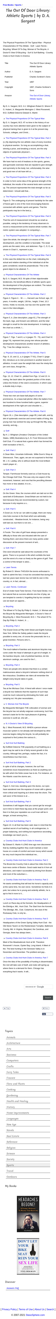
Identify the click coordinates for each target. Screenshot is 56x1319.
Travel (10, 1171)
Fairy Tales (13, 1072)
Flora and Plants (16, 1083)
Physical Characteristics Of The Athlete (21, 275)
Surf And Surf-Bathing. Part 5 (17, 821)
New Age (11, 1124)
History (11, 1107)
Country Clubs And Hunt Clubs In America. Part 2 (25, 860)
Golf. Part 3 (9, 470)
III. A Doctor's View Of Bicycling (18, 723)
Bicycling (8, 606)
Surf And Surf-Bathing (13, 743)
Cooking (11, 1089)
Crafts (10, 1066)
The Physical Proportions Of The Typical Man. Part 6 (27, 216)
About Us (40, 1309)
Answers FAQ (13, 1288)
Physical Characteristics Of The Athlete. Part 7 (24, 392)
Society (10, 1159)
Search (50, 1309)
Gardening (12, 1095)
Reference (12, 1142)
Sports (10, 1165)
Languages (13, 1118)
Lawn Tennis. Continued (14, 587)
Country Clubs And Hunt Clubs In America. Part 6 (25, 938)
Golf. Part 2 (9, 450)
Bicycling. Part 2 (11, 626)
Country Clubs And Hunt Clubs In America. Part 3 (25, 879)
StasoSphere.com (35, 1315)
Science (11, 1153)
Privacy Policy (9, 1309)
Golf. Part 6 (9, 528)
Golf (6, 431)
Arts (9, 1048)
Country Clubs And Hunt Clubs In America (22, 840)
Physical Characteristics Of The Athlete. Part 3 (24, 314)
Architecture (13, 1043)
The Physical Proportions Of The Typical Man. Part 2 (27, 138)
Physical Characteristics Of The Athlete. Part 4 (24, 333)
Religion (11, 1147)
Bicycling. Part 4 (11, 665)
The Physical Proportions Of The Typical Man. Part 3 (27, 157)
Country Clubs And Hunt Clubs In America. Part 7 (25, 958)
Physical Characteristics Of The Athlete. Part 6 (24, 372)
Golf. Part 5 (9, 509)
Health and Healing (17, 1101)
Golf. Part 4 (9, 489)
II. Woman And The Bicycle (16, 704)
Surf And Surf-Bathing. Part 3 (17, 782)
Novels (10, 1130)
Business (11, 1054)
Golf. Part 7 (9, 548)
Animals (11, 1037)
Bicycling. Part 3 (11, 645)
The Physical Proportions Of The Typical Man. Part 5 (27, 196)
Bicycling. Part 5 (11, 684)
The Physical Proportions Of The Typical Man (24, 118)
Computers (13, 1060)
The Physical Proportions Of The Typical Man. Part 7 (27, 235)
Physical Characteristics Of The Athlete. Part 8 (24, 411)
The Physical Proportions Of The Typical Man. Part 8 (27, 255)
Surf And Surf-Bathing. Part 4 (17, 801)
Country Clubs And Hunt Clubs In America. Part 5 (25, 919)
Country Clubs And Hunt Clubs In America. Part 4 (25, 899)
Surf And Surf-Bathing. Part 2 (17, 762)
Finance (11, 1078)
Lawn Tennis (9, 567)
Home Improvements (18, 1112)
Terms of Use (26, 1309)
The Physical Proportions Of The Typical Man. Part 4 (27, 177)
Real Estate (13, 1136)
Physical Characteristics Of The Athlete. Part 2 (24, 294)
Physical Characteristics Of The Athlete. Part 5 (24, 353)
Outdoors (12, 1176)
